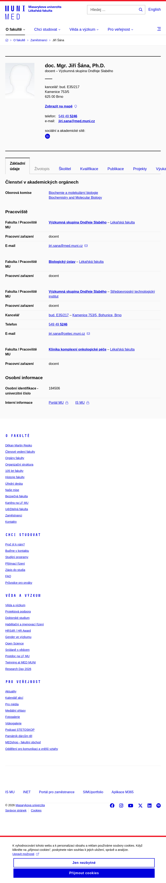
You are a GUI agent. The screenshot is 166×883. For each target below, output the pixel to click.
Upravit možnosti (26, 860)
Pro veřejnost (23, 681)
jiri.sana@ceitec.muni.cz (69, 333)
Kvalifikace (89, 169)
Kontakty (11, 521)
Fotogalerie (12, 717)
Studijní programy (16, 557)
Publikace (115, 169)
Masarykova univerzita (30, 805)
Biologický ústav (62, 261)
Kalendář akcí (14, 697)
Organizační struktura (19, 464)
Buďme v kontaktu (17, 550)
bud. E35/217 (59, 315)
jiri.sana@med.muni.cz (77, 121)
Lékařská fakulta (122, 222)
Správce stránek (15, 810)
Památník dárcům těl (18, 736)
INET (26, 792)
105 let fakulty (14, 471)
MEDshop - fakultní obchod (23, 742)
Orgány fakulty (14, 458)
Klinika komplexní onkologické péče (77, 349)
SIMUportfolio (93, 792)
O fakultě (17, 435)
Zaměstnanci (13, 515)
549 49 (68, 116)
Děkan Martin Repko (18, 445)
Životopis (42, 169)
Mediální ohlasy (15, 710)
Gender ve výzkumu (18, 637)
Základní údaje (17, 166)
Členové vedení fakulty (20, 451)
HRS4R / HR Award (18, 630)
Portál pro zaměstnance (57, 792)
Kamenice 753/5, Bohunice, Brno (97, 315)
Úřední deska (14, 483)
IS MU (82, 402)
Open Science (14, 643)
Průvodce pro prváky (18, 582)
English (154, 9)
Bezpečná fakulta (16, 496)
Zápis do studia (15, 570)
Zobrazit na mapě (61, 106)
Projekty (140, 169)
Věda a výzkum (23, 595)
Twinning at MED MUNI (20, 662)
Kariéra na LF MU (16, 502)
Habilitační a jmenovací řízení (24, 624)
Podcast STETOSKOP (20, 729)
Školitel (65, 169)
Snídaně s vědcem (17, 649)
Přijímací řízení (15, 563)
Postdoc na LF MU (17, 656)
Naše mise (12, 490)
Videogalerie (13, 723)
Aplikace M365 (123, 792)
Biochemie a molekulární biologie (73, 193)
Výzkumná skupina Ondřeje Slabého (78, 222)
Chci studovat (23, 534)
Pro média (12, 704)
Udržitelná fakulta (16, 509)
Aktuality (10, 691)
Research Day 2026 (18, 669)
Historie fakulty (15, 477)
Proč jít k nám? (15, 544)
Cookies (36, 810)
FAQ (8, 576)
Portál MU (58, 402)
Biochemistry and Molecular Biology (75, 197)
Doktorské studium (17, 618)
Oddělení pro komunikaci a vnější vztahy (31, 749)
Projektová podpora (18, 611)
